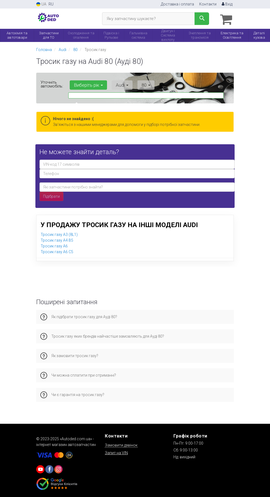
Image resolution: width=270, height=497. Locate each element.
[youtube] (40, 468)
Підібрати (51, 195)
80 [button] (139, 84)
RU (51, 4)
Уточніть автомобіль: (52, 83)
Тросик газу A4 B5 (57, 239)
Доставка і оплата (177, 4)
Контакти (207, 4)
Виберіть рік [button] (87, 84)
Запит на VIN (116, 452)
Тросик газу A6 (54, 245)
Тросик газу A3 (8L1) (59, 233)
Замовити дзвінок (121, 444)
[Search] (202, 18)
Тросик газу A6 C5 (57, 250)
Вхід (227, 4)
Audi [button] (118, 84)
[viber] (49, 468)
